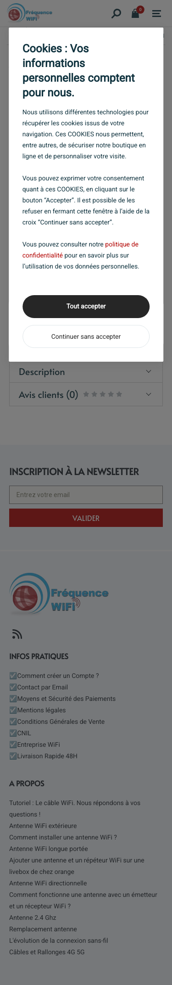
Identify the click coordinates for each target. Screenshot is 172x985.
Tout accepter (86, 306)
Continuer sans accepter (86, 337)
